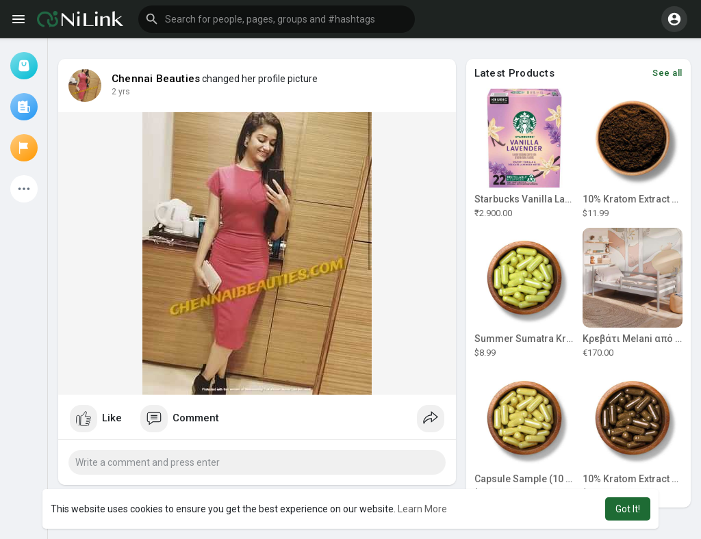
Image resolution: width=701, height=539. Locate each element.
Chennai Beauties (156, 79)
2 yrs (121, 91)
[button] (276, 19)
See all (667, 73)
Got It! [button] (627, 508)
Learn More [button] (422, 508)
